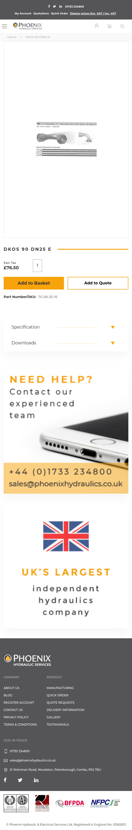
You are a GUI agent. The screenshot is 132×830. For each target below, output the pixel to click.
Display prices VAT (93, 13)
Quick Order (59, 13)
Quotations (41, 13)
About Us (11, 688)
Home (11, 37)
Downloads (23, 343)
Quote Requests (60, 702)
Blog (8, 695)
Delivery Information (65, 710)
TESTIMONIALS (58, 724)
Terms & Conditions (20, 724)
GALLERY (54, 717)
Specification (25, 327)
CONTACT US (13, 710)
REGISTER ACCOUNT (19, 702)
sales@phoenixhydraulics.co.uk (33, 760)
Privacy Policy (16, 717)
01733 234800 (74, 6)
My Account (23, 13)
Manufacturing (60, 688)
